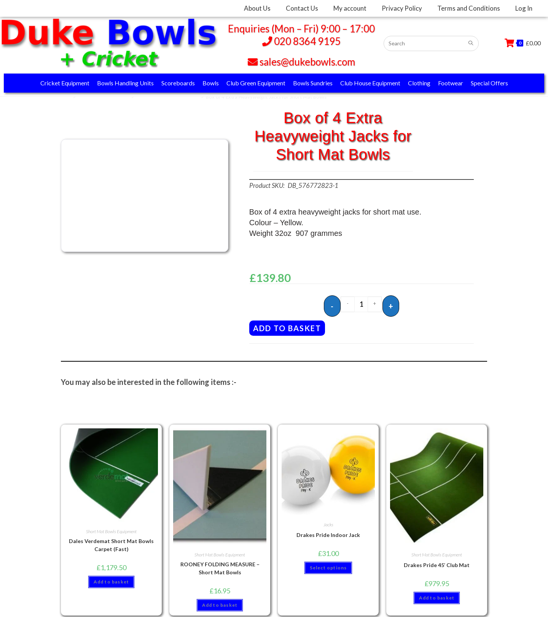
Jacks (328, 522)
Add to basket (287, 325)
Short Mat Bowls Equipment (167, 97)
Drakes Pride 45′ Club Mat (437, 562)
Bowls (210, 83)
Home (63, 97)
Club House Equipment (370, 83)
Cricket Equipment (64, 83)
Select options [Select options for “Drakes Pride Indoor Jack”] (328, 565)
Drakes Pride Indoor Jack (328, 532)
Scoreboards (178, 83)
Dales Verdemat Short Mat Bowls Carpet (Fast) (111, 542)
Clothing (419, 83)
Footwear (450, 83)
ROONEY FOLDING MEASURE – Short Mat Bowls (220, 566)
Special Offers (489, 83)
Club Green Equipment (255, 83)
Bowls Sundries (313, 83)
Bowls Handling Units (125, 83)
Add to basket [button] (111, 579)
